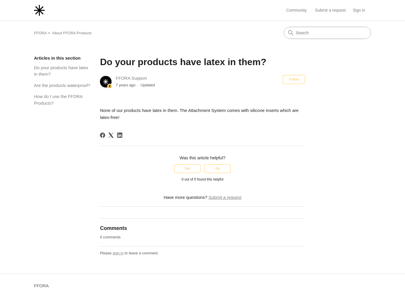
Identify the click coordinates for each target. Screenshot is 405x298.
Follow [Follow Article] (294, 79)
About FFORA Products (72, 33)
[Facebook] (102, 135)
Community (296, 10)
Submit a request (330, 10)
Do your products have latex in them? (61, 71)
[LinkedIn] (119, 135)
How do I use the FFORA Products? (58, 100)
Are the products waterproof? (62, 85)
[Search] (327, 33)
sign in (118, 253)
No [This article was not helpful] (217, 169)
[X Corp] (111, 135)
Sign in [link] (359, 10)
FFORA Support (131, 78)
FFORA (40, 33)
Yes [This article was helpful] (187, 169)
